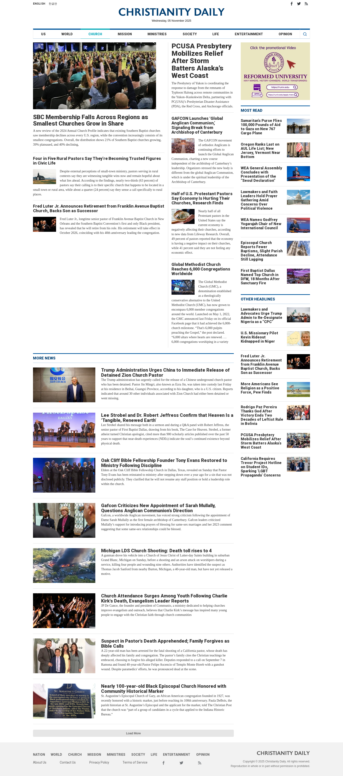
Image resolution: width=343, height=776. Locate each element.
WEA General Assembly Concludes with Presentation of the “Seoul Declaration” (261, 174)
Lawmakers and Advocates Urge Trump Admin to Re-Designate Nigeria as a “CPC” (261, 315)
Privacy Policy (99, 762)
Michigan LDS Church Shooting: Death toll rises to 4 (156, 550)
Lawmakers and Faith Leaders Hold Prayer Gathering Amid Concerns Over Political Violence (259, 200)
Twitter (299, 3)
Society (190, 34)
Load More (133, 733)
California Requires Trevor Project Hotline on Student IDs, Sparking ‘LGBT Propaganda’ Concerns (261, 466)
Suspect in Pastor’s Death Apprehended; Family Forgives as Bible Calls (165, 643)
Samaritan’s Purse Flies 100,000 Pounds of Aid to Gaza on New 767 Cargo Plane (261, 126)
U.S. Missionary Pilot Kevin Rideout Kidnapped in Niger (259, 337)
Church (95, 34)
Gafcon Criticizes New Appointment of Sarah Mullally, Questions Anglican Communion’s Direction (158, 508)
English (39, 3)
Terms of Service (135, 762)
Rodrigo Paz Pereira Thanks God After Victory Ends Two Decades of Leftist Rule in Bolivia (262, 415)
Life (215, 34)
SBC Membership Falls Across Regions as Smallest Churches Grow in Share (90, 120)
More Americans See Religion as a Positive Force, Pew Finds (260, 388)
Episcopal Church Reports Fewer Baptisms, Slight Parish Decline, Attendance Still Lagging (262, 251)
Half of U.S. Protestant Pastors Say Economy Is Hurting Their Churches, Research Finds (202, 198)
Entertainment (249, 34)
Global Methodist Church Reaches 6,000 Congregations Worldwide (201, 269)
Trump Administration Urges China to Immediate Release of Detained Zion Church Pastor (165, 372)
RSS (306, 3)
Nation (39, 754)
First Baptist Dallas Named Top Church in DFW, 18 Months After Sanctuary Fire (260, 276)
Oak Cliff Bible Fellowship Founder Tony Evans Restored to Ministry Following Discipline (164, 463)
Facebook (291, 3)
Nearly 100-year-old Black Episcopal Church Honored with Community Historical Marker (163, 688)
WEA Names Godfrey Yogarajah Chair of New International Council (261, 224)
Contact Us (68, 762)
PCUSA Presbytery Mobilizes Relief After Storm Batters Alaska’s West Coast (202, 60)
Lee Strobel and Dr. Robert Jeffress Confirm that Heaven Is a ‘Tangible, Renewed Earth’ (167, 417)
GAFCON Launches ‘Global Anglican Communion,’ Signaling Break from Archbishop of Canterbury (197, 125)
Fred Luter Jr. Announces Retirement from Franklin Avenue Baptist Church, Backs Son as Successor (98, 208)
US (43, 34)
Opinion (285, 34)
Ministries (157, 34)
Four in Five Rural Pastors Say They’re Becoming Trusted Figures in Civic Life (97, 160)
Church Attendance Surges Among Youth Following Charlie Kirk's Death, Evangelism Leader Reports (164, 598)
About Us (39, 762)
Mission (125, 34)
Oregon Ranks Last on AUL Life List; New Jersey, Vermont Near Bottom (260, 150)
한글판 (53, 3)
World (67, 34)
